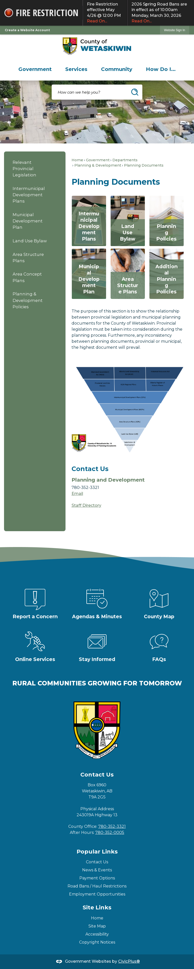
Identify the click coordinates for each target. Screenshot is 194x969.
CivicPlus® (129, 961)
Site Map (97, 926)
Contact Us (97, 862)
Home (77, 160)
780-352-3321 (112, 826)
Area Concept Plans (27, 277)
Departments (125, 160)
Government (98, 160)
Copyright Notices (97, 942)
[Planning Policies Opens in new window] (166, 221)
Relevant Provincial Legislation (24, 168)
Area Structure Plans (28, 257)
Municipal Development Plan (28, 221)
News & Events (97, 870)
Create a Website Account (27, 30)
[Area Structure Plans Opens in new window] (127, 273)
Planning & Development (97, 165)
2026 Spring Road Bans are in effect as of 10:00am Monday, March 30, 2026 (161, 13)
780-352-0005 (109, 832)
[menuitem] (35, 69)
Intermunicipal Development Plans (29, 195)
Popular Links (97, 851)
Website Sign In (174, 30)
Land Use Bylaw (30, 240)
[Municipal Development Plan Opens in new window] (89, 273)
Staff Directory (86, 505)
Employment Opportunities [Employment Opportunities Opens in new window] (97, 894)
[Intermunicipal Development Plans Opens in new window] (89, 221)
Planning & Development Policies (28, 300)
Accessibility (97, 934)
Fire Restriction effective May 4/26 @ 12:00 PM (105, 13)
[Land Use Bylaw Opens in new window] (127, 221)
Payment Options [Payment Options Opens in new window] (97, 878)
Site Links (97, 907)
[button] (134, 92)
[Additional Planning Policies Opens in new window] (166, 273)
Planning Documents (144, 165)
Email (77, 493)
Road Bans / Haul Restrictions (97, 886)
